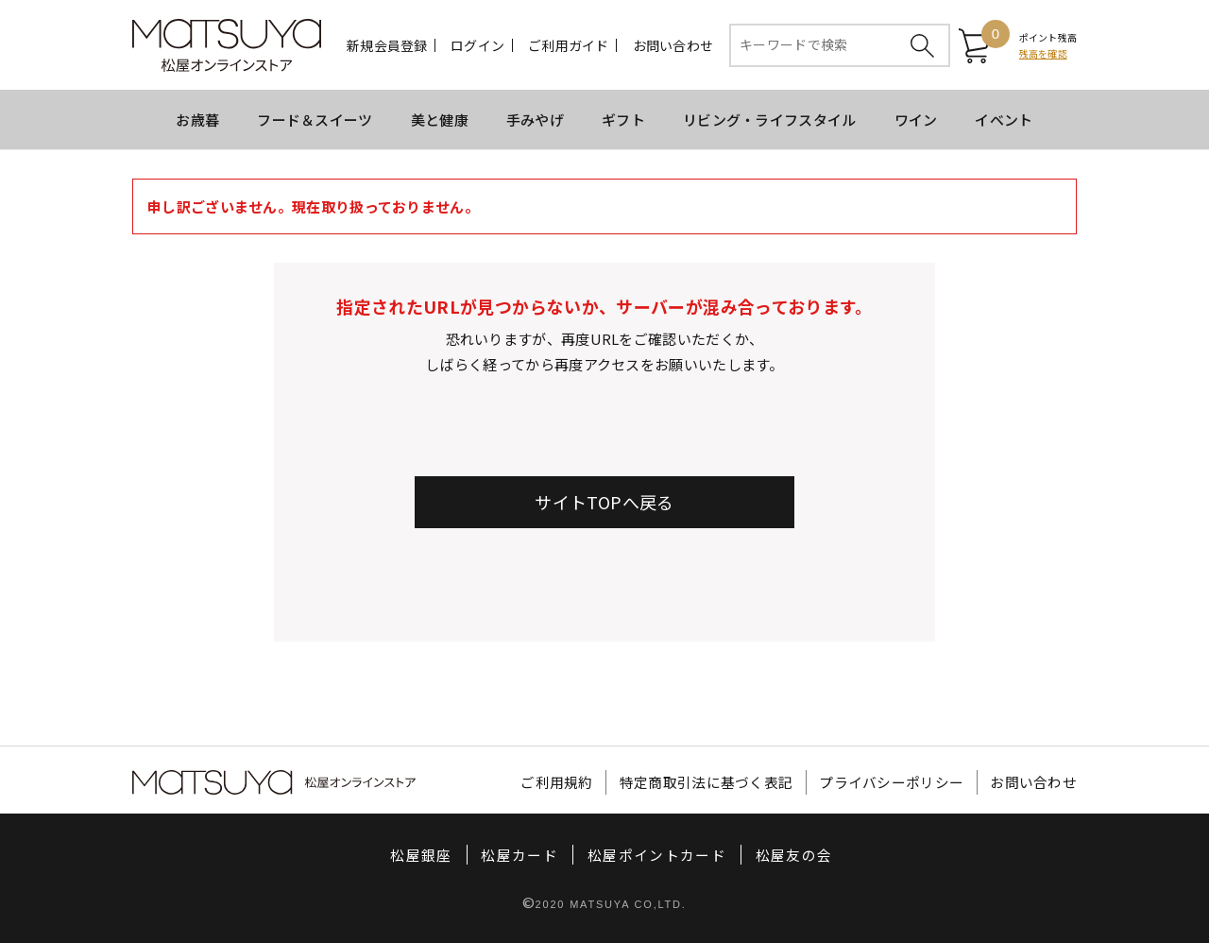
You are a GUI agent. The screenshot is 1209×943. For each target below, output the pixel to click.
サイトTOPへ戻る (604, 501)
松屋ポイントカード (656, 856)
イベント (1003, 119)
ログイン (477, 45)
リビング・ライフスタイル (770, 119)
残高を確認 (1043, 53)
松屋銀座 (420, 856)
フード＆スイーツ (314, 119)
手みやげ (535, 119)
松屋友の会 (794, 856)
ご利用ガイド (568, 45)
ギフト (623, 119)
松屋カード (519, 856)
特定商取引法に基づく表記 (706, 783)
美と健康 (439, 119)
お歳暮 (197, 119)
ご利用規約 (556, 783)
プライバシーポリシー (891, 783)
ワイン (916, 119)
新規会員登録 (387, 45)
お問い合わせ (673, 45)
